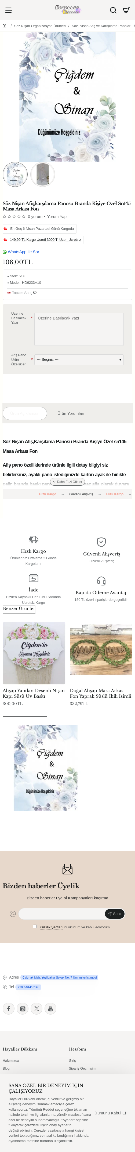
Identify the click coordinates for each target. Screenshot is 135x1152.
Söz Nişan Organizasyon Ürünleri (40, 26)
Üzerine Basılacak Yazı (18, 318)
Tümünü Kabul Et (110, 1113)
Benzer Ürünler (19, 608)
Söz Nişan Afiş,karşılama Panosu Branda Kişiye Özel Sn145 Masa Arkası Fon (44, 820)
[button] (67, 481)
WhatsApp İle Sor (21, 251)
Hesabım (77, 1049)
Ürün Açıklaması (24, 413)
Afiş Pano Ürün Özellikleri (18, 360)
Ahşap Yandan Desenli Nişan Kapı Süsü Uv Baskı (34, 693)
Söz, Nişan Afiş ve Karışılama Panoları (102, 26)
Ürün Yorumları (70, 413)
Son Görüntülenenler (25, 711)
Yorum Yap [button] (57, 216)
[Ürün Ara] (113, 10)
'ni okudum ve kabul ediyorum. (72, 927)
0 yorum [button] (35, 216)
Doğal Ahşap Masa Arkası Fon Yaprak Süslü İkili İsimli (100, 693)
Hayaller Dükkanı (20, 1049)
